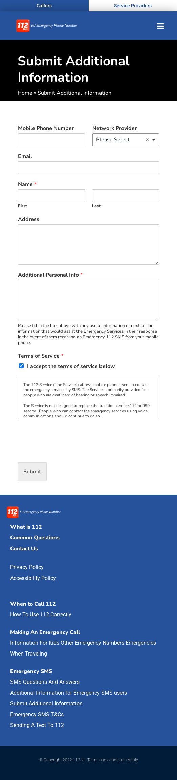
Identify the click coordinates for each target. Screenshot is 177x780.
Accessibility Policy (33, 578)
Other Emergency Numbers (92, 643)
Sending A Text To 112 (37, 725)
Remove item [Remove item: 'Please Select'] (147, 139)
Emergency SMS (31, 671)
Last (96, 206)
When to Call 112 (33, 604)
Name (27, 184)
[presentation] (69, 451)
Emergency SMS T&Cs (37, 714)
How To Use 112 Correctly (40, 614)
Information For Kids (34, 643)
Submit (32, 471)
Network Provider (114, 128)
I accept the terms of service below (71, 366)
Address (28, 219)
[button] (160, 26)
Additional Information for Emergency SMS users (68, 693)
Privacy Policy (27, 567)
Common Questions (35, 537)
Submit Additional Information (46, 703)
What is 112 (26, 527)
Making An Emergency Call (45, 632)
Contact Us (24, 548)
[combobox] (125, 139)
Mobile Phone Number (46, 128)
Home (25, 93)
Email (25, 156)
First (22, 206)
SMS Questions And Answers (45, 682)
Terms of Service (40, 356)
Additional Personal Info (50, 275)
